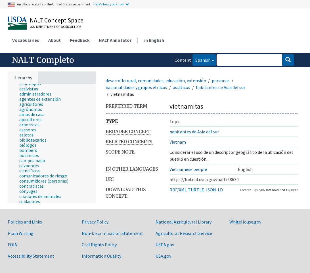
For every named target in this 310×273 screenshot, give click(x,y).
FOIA (12, 244)
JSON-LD (214, 190)
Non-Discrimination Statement (112, 233)
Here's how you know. (109, 4)
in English (154, 40)
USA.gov (163, 256)
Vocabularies (25, 40)
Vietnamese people (188, 169)
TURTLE (196, 190)
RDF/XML (178, 190)
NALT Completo (43, 60)
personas (221, 80)
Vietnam (177, 142)
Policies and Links (25, 222)
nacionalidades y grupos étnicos (136, 87)
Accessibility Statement (31, 256)
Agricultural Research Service (184, 233)
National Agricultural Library (183, 222)
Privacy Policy (95, 222)
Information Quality (101, 256)
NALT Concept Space (56, 20)
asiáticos (181, 87)
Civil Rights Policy (99, 244)
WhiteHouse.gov (245, 222)
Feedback (80, 40)
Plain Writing (20, 233)
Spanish (201, 59)
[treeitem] (31, 88)
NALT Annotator (115, 40)
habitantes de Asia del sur (220, 87)
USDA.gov (165, 244)
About (54, 40)
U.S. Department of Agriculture (55, 26)
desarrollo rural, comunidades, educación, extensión (156, 80)
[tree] (52, 143)
